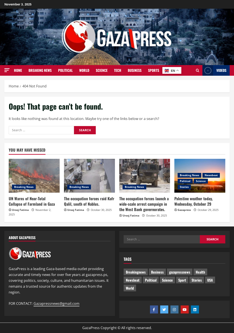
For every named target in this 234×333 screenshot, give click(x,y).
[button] (7, 70)
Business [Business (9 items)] (157, 272)
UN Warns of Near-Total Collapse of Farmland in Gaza (32, 201)
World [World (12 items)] (130, 288)
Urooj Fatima (20, 210)
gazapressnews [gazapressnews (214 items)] (179, 272)
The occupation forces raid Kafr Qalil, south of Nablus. (89, 201)
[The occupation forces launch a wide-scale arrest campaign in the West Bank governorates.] (144, 176)
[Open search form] (197, 70)
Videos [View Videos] (214, 70)
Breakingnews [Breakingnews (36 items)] (136, 272)
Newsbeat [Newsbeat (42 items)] (133, 280)
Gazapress (184, 210)
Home (18, 70)
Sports (153, 70)
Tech (117, 70)
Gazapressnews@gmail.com (56, 303)
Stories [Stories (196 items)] (197, 280)
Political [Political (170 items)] (151, 280)
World (84, 70)
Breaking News (40, 70)
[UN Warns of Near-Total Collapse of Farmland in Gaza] (34, 176)
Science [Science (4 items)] (167, 280)
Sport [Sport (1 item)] (182, 280)
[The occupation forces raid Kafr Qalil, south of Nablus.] (89, 176)
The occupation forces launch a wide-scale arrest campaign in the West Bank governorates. (144, 204)
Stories (184, 187)
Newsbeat (211, 175)
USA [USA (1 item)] (210, 280)
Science (102, 70)
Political (65, 70)
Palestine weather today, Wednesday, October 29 (193, 201)
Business (134, 70)
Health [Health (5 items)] (200, 272)
